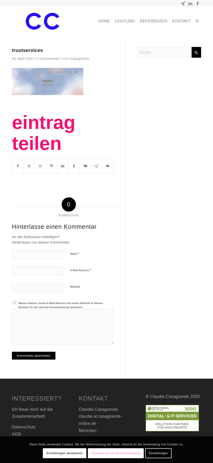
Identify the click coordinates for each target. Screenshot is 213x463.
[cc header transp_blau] (42, 21)
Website (75, 286)
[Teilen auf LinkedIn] (62, 166)
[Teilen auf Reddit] (96, 166)
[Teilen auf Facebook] (17, 166)
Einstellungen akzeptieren (65, 453)
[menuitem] (103, 21)
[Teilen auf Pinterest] (51, 166)
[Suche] (197, 21)
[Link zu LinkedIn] (190, 3)
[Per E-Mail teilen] (107, 166)
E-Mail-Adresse (80, 270)
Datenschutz (24, 427)
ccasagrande (79, 59)
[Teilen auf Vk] (85, 166)
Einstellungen (158, 453)
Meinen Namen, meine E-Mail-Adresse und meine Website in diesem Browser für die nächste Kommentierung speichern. (61, 305)
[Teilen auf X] (29, 166)
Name (74, 253)
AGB (16, 434)
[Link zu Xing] (183, 3)
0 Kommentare (48, 59)
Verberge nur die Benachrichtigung (115, 453)
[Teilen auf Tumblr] (74, 166)
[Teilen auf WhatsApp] (40, 166)
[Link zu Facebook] (197, 3)
